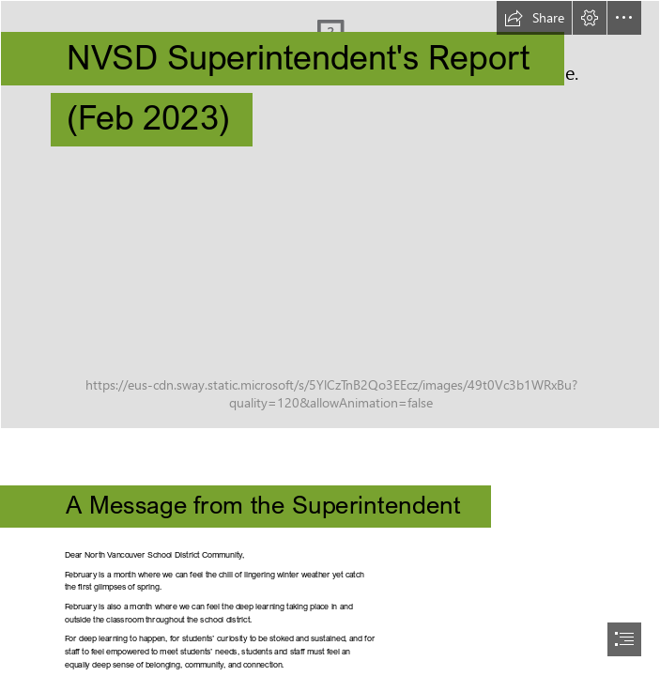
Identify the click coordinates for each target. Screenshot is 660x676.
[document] (330, 338)
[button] (534, 18)
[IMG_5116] (330, 214)
